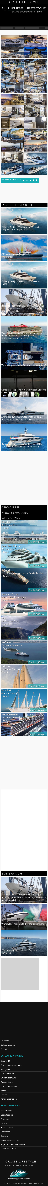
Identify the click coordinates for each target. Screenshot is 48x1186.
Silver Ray (6, 522)
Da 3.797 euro (38, 734)
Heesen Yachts (7, 1127)
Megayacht (5, 1069)
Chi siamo (5, 1040)
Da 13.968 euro (37, 614)
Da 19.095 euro (37, 542)
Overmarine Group (8, 1148)
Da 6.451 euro (38, 710)
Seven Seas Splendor (11, 546)
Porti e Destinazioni (9, 1099)
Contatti (4, 1049)
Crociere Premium (8, 1078)
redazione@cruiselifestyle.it (19, 1179)
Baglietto (4, 1136)
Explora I (5, 570)
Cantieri (4, 1094)
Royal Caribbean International (13, 1144)
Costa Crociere (7, 1115)
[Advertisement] (24, 19)
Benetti (4, 1123)
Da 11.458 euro (37, 662)
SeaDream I (7, 642)
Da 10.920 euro (37, 686)
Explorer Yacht (7, 1082)
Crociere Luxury (7, 1073)
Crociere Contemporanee (11, 1065)
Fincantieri (5, 1119)
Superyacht (5, 1061)
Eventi (3, 1090)
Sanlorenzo (5, 1132)
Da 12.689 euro (37, 638)
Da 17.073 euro (37, 566)
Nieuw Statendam (9, 714)
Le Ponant (6, 666)
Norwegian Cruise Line (10, 1140)
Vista (3, 618)
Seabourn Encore (9, 594)
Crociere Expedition (9, 1086)
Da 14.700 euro (37, 590)
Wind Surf (6, 690)
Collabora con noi (8, 1045)
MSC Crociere (6, 1110)
